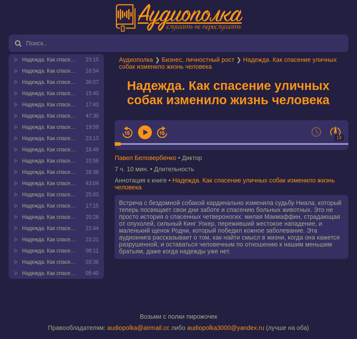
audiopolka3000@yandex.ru (225, 327)
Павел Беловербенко (145, 157)
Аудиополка (136, 59)
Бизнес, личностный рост (198, 59)
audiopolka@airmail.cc (138, 327)
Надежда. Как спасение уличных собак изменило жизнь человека (228, 93)
